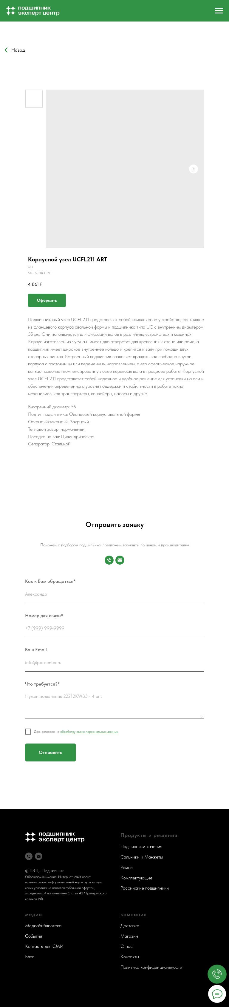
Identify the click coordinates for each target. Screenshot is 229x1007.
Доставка (129, 925)
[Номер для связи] (109, 560)
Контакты (129, 957)
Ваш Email (36, 649)
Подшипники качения (141, 846)
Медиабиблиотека (43, 925)
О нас (126, 946)
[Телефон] (29, 856)
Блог (29, 957)
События (33, 936)
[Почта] (119, 560)
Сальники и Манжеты (141, 857)
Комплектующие (136, 878)
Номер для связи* (44, 615)
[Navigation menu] (219, 11)
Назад (18, 50)
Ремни (126, 867)
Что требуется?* (42, 684)
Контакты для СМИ (44, 946)
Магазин (129, 936)
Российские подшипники (144, 888)
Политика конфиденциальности (151, 967)
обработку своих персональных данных (89, 731)
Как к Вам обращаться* (50, 581)
